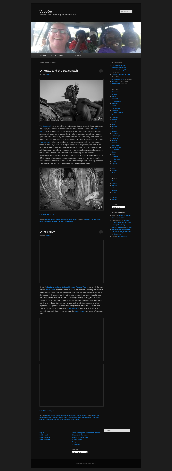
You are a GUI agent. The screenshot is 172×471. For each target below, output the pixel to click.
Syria (113, 154)
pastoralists (49, 419)
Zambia (114, 170)
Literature (115, 188)
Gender (58, 219)
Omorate (42, 131)
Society (75, 219)
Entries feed (43, 435)
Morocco (115, 133)
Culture (47, 219)
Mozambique (116, 136)
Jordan (114, 126)
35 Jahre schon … (118, 79)
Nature (79, 415)
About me (53, 55)
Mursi (79, 417)
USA (113, 168)
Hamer (61, 417)
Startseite (43, 55)
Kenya (98, 219)
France (114, 106)
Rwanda (114, 143)
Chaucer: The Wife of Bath (121, 74)
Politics (84, 415)
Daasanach (47, 126)
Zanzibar (117, 159)
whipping (67, 419)
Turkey (114, 161)
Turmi (61, 419)
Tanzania (115, 157)
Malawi (114, 131)
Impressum (77, 55)
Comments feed (44, 437)
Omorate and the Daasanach (58, 70)
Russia (116, 150)
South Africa (116, 145)
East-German (118, 112)
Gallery (53, 219)
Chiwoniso (128, 227)
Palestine (115, 138)
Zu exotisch (116, 84)
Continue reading (46, 214)
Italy (113, 124)
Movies (114, 190)
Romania (115, 140)
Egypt (114, 96)
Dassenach (86, 219)
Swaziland (117, 101)
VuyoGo (45, 11)
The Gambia (116, 108)
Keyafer (70, 417)
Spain (114, 152)
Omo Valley (47, 221)
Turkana (60, 221)
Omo (95, 129)
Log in (41, 433)
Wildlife (114, 199)
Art (113, 181)
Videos (61, 55)
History (69, 219)
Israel (114, 122)
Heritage (63, 219)
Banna (94, 415)
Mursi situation (44, 142)
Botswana (115, 92)
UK (113, 166)
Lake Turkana (50, 290)
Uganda (114, 163)
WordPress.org (44, 439)
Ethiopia (93, 219)
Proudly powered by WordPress (86, 463)
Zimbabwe (115, 173)
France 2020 (122, 236)
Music (74, 415)
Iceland (114, 119)
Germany (115, 110)
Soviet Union (116, 147)
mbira (41, 221)
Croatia (114, 94)
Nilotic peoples (86, 417)
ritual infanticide (73, 308)
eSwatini (115, 99)
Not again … (116, 81)
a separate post (79, 311)
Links (68, 55)
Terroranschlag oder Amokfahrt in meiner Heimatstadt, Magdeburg (120, 67)
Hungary (115, 117)
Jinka (65, 417)
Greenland (115, 115)
